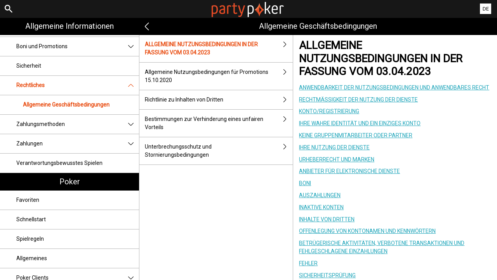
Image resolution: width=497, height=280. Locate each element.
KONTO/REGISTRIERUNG (329, 111)
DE (486, 9)
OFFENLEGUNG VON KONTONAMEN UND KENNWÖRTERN (367, 231)
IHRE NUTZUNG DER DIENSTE (334, 147)
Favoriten (27, 200)
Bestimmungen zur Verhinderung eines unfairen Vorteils (219, 123)
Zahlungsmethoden (77, 124)
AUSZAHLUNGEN (320, 195)
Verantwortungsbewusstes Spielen (59, 163)
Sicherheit (28, 66)
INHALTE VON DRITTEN (327, 219)
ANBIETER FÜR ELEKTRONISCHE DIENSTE (349, 171)
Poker (69, 181)
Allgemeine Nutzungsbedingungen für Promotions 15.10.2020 (219, 76)
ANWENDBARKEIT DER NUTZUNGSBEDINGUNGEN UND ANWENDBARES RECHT (394, 87)
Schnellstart (31, 219)
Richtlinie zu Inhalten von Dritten (219, 99)
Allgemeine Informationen (69, 26)
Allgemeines (31, 258)
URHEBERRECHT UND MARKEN (336, 159)
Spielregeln (30, 239)
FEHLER (308, 263)
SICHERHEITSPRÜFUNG (327, 275)
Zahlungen (77, 143)
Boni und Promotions (77, 46)
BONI (305, 183)
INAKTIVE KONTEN (321, 207)
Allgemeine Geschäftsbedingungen (66, 105)
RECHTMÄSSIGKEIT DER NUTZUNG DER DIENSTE (358, 99)
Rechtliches (77, 85)
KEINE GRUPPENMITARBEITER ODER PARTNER (355, 135)
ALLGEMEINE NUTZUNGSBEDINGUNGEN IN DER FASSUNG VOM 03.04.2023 (219, 48)
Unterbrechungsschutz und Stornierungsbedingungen (219, 150)
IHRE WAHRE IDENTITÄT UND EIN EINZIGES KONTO (360, 123)
